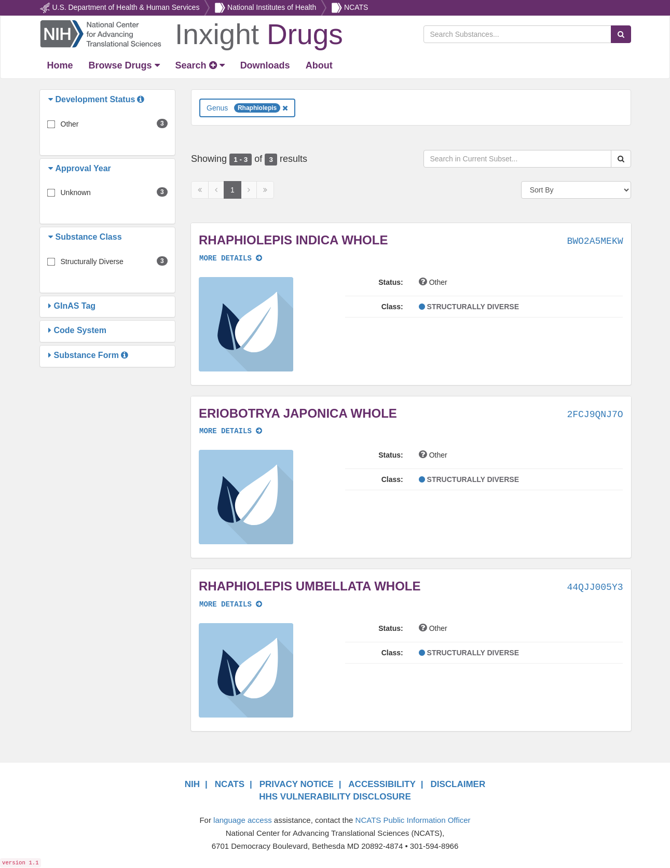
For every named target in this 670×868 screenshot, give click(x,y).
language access (242, 820)
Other (70, 124)
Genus (247, 108)
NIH (192, 784)
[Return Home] (191, 33)
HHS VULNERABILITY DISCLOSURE (335, 797)
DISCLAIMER (457, 784)
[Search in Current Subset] (517, 159)
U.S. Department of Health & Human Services (125, 7)
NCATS (356, 7)
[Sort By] (576, 190)
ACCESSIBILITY (381, 784)
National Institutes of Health (271, 7)
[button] (52, 99)
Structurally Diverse (92, 261)
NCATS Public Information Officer (413, 820)
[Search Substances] (517, 34)
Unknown (76, 192)
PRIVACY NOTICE (296, 784)
